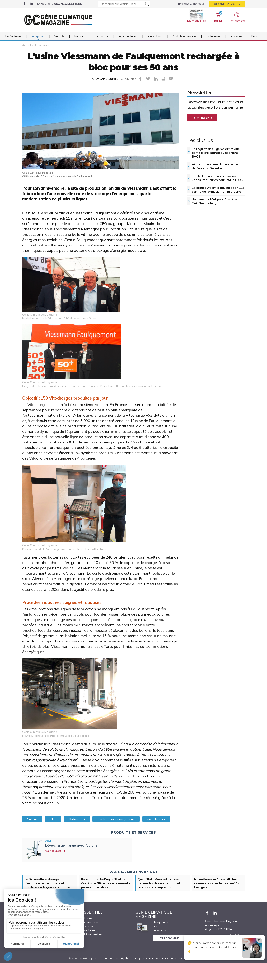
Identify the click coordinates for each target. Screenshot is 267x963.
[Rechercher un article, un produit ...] (124, 4)
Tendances (85, 918)
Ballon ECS (77, 819)
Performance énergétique (116, 819)
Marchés (59, 36)
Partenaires (213, 36)
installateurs (156, 819)
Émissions (236, 36)
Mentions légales (119, 958)
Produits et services (184, 36)
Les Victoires (13, 36)
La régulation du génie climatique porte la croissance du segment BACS (216, 152)
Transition (80, 36)
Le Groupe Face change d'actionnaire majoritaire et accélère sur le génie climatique (47, 883)
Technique (102, 36)
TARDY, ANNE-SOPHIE (104, 78)
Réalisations (86, 926)
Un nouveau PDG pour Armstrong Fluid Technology (216, 201)
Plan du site (100, 958)
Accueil (26, 45)
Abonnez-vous (227, 4)
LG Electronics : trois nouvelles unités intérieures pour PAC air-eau (217, 178)
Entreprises (38, 36)
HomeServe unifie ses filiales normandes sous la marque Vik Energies (216, 883)
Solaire (32, 819)
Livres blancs (155, 36)
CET (53, 819)
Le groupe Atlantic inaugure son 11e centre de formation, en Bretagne (218, 189)
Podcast (256, 36)
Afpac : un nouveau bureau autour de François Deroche (216, 166)
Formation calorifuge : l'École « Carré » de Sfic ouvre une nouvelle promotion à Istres (105, 883)
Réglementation (128, 36)
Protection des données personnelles (163, 958)
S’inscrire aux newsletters (59, 3)
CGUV (135, 958)
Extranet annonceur (191, 3)
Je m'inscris (202, 117)
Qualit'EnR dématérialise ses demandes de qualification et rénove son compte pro (159, 883)
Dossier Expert (87, 930)
